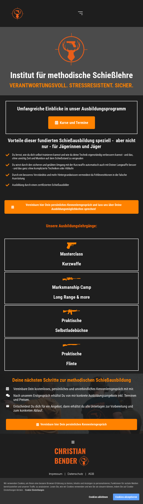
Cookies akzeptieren (126, 496)
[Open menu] (80, 13)
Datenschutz (75, 474)
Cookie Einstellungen (34, 490)
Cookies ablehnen (98, 496)
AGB (91, 474)
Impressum (55, 474)
